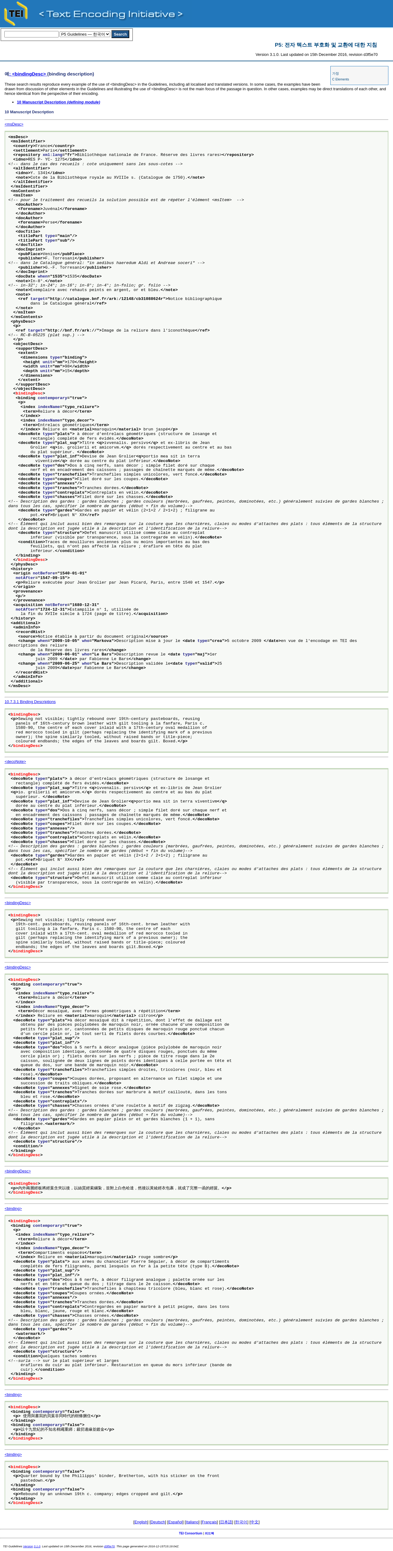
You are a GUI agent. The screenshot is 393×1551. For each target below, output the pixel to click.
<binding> (13, 1208)
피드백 (209, 1533)
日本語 (226, 1522)
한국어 (241, 1522)
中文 (255, 1522)
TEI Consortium (190, 1533)
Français (209, 1522)
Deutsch (158, 1522)
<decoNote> (15, 761)
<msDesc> (14, 124)
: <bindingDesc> (28, 73)
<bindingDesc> (18, 902)
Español (175, 1522)
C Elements (340, 79)
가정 (335, 73)
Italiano (192, 1522)
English (140, 1522)
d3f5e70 (109, 1546)
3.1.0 (37, 1546)
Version (28, 1546)
